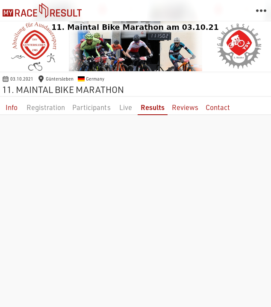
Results (153, 107)
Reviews (185, 107)
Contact (218, 107)
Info (12, 107)
